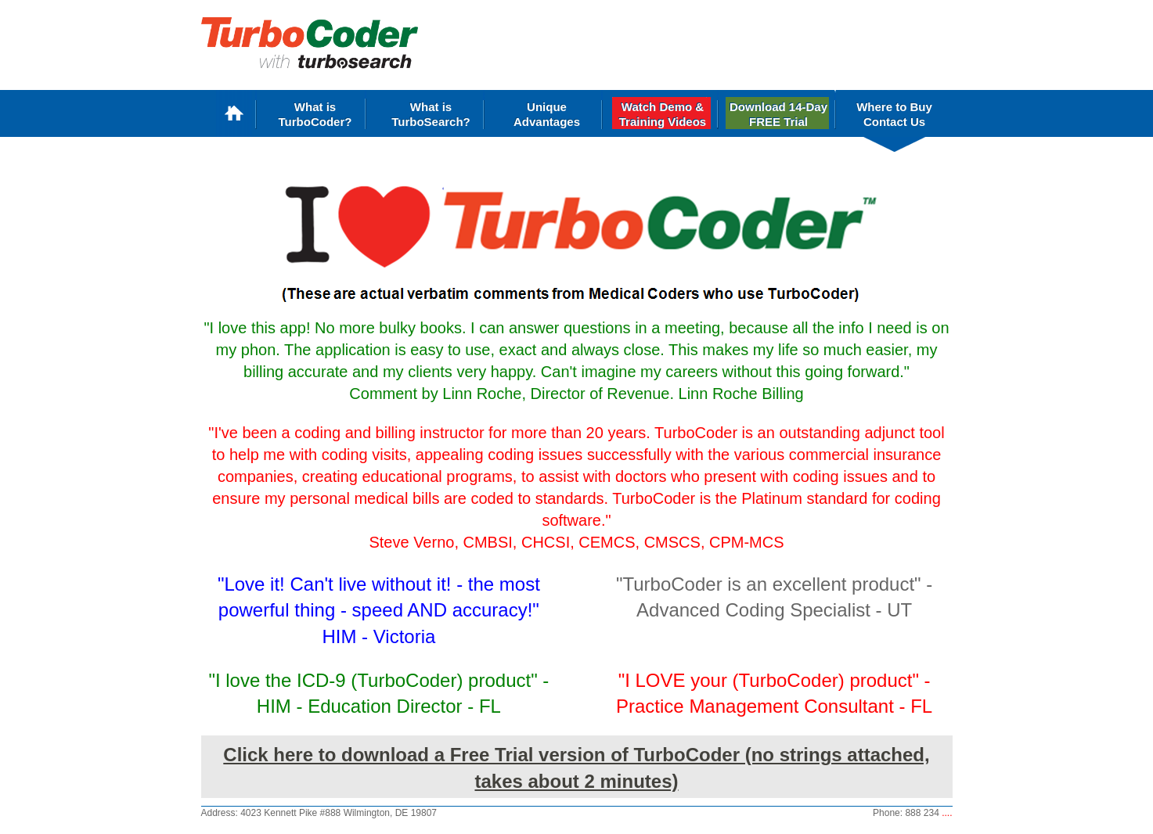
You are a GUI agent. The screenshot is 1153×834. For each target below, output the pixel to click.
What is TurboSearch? (430, 114)
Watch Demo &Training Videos (662, 114)
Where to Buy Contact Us (894, 114)
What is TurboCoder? (315, 114)
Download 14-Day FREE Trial (778, 114)
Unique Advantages (546, 114)
